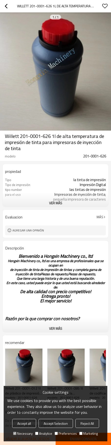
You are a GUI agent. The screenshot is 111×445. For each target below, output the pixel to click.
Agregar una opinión (28, 230)
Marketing (88, 433)
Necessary (23, 433)
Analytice (43, 433)
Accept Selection (56, 423)
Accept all (24, 423)
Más (100, 217)
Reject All (87, 423)
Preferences (66, 433)
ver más (55, 203)
